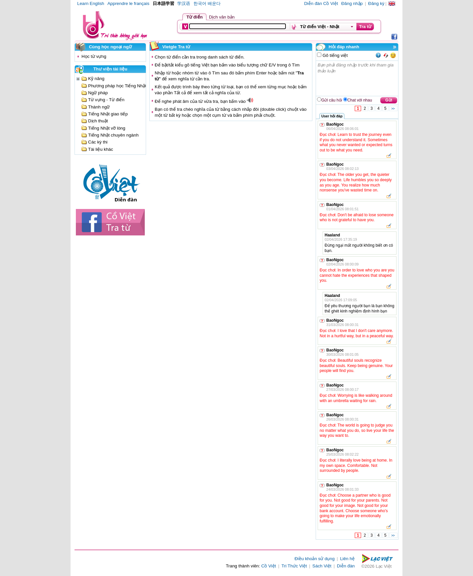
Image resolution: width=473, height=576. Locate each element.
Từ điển (194, 17)
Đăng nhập (352, 3)
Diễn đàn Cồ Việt (321, 3)
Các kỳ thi (98, 142)
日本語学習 (163, 3)
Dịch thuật (98, 120)
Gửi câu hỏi (331, 100)
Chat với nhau (359, 100)
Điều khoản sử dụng (314, 558)
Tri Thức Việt (294, 565)
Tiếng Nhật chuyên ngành (113, 135)
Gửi (388, 100)
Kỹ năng (96, 78)
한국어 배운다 (207, 3)
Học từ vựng (93, 56)
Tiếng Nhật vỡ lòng (106, 128)
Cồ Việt (268, 565)
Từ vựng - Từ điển (106, 99)
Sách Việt (321, 565)
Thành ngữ (99, 106)
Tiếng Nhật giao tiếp (108, 113)
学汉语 (183, 3)
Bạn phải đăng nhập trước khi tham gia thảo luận (357, 78)
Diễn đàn (346, 565)
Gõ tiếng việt (334, 55)
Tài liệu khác (100, 149)
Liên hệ (347, 558)
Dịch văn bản (222, 17)
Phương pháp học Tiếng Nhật (117, 85)
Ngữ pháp (98, 92)
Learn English (90, 3)
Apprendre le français (128, 3)
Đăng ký (376, 3)
